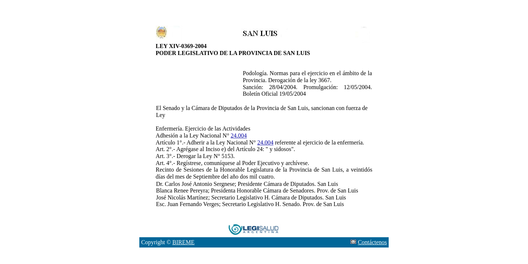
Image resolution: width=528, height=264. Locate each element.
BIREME (183, 242)
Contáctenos (372, 242)
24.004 (239, 135)
